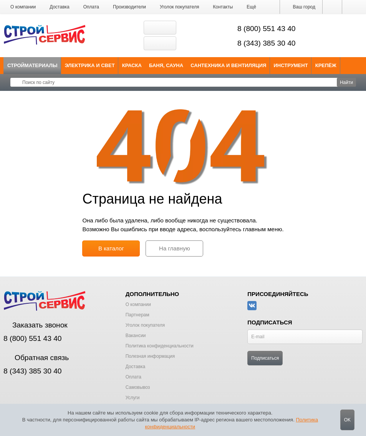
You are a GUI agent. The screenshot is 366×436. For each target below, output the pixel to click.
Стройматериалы (32, 65)
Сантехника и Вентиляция (228, 65)
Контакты (223, 7)
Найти (346, 82)
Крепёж (325, 65)
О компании (23, 7)
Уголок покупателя (179, 7)
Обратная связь (36, 358)
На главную (174, 248)
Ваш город (301, 7)
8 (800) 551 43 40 (266, 29)
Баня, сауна (166, 65)
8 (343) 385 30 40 (266, 43)
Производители (129, 7)
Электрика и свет (90, 65)
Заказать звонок (35, 325)
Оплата (91, 7)
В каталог (111, 248)
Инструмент (290, 65)
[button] (251, 7)
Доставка (60, 7)
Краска (132, 65)
